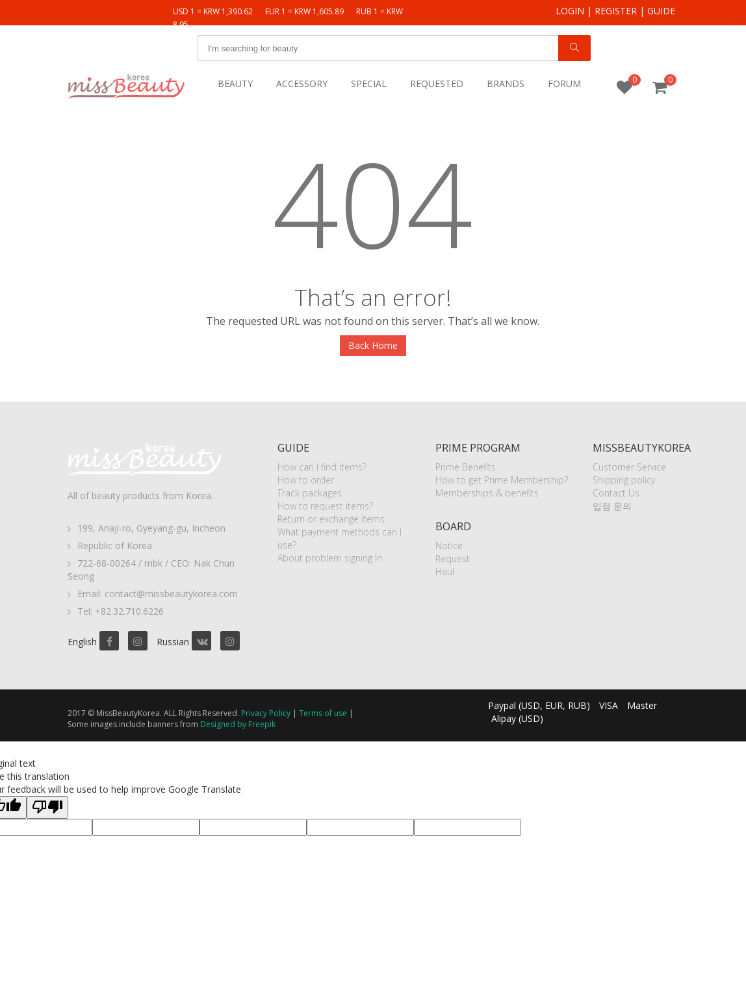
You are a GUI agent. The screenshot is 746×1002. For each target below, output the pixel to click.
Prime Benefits (465, 467)
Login (570, 11)
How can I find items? (322, 467)
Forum (564, 83)
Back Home (373, 345)
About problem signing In (329, 558)
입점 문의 (612, 506)
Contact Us (616, 493)
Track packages (309, 493)
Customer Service (629, 467)
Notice (449, 545)
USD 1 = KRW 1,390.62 (213, 11)
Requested (436, 83)
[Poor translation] (47, 807)
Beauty (235, 83)
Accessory (302, 83)
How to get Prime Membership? (501, 480)
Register (616, 11)
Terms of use (323, 713)
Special (369, 83)
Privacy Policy (265, 713)
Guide (661, 11)
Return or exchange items (331, 519)
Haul (444, 571)
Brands (505, 83)
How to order (305, 480)
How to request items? (325, 506)
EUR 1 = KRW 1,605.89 (304, 11)
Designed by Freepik (238, 724)
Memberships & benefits (487, 493)
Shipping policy (624, 480)
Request (452, 558)
